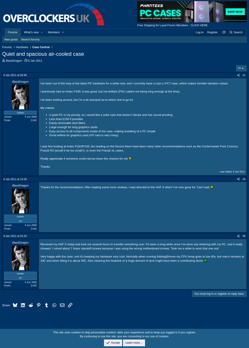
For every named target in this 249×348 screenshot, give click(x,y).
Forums (12, 32)
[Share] (238, 75)
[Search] (235, 32)
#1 (244, 75)
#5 (244, 179)
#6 (244, 236)
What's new (31, 32)
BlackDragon (14, 60)
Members (54, 32)
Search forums (30, 39)
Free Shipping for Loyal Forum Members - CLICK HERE (172, 25)
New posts (11, 39)
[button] (42, 32)
